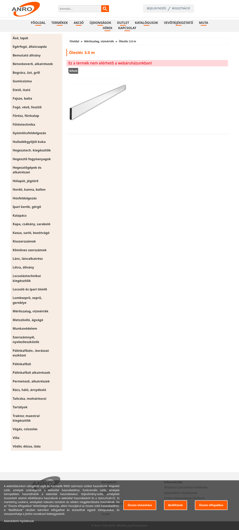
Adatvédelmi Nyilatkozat (19, 521)
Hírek (108, 28)
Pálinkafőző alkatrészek (31, 372)
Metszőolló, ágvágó (28, 320)
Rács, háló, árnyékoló (29, 390)
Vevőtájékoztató (178, 23)
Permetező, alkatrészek (31, 381)
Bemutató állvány (27, 55)
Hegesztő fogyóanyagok (32, 159)
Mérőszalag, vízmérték (30, 311)
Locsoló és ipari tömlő (30, 289)
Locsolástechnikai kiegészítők (27, 278)
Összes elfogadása (211, 505)
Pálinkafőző (22, 364)
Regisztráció (181, 8)
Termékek (59, 23)
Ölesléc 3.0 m (127, 41)
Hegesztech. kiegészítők (32, 150)
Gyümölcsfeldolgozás (29, 133)
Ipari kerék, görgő (27, 207)
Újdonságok (100, 23)
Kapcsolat (127, 28)
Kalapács (20, 215)
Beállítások (175, 505)
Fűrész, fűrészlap (26, 116)
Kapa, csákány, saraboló (31, 224)
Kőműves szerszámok (30, 250)
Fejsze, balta (22, 98)
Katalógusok (146, 23)
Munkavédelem (25, 328)
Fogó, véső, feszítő (27, 107)
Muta (203, 23)
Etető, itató (21, 90)
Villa (16, 438)
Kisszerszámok (24, 241)
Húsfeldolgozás (25, 198)
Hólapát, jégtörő (25, 181)
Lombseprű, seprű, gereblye (27, 300)
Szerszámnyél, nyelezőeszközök (26, 339)
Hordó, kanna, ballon (29, 189)
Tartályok (20, 407)
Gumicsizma (22, 81)
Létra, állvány (23, 267)
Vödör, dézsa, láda (27, 446)
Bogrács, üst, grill (26, 72)
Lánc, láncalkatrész (28, 258)
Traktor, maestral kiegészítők (26, 418)
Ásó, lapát (20, 38)
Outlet (123, 23)
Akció (79, 23)
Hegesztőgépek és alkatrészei (27, 169)
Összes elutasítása (140, 505)
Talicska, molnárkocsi (29, 398)
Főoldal (38, 23)
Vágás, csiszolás (25, 429)
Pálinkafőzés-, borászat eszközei (31, 352)
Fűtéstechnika (24, 124)
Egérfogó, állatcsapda (30, 46)
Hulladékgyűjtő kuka (29, 142)
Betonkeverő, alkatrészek (33, 64)
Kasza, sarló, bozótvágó (31, 233)
